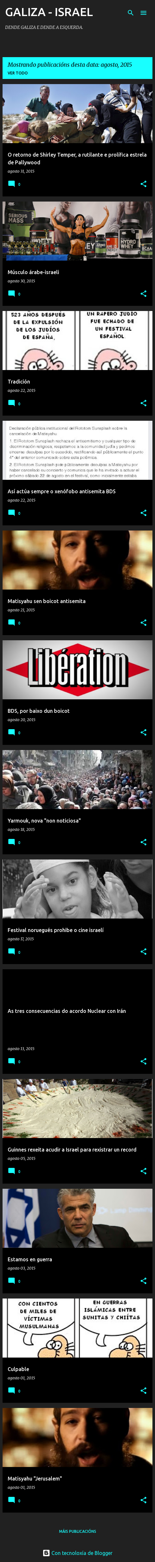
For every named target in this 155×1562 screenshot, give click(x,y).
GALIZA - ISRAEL (49, 11)
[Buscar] (131, 13)
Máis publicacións (77, 1531)
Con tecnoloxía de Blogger (77, 1553)
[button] (143, 184)
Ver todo (18, 73)
